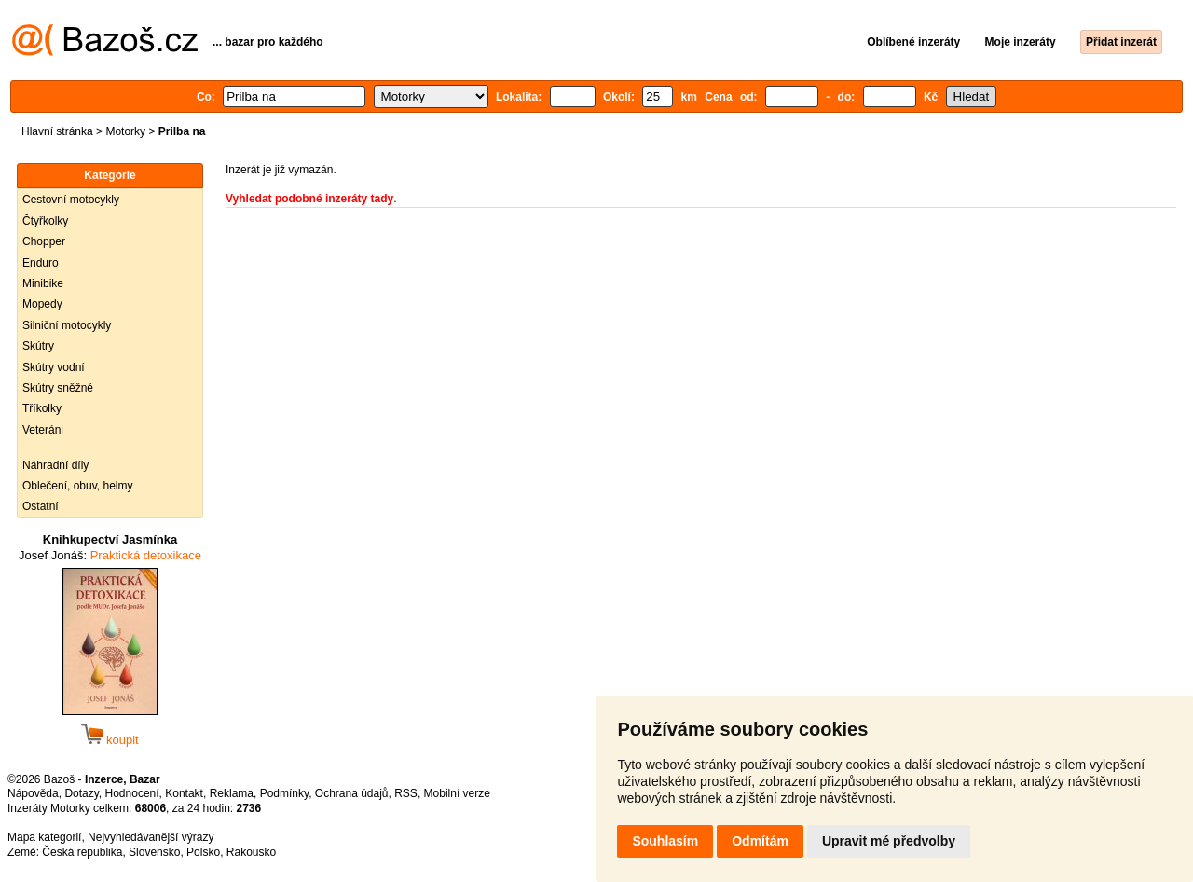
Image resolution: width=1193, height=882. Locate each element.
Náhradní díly (55, 465)
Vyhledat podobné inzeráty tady (309, 198)
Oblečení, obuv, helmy (77, 485)
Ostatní (40, 506)
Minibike (42, 283)
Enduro (40, 262)
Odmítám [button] (760, 841)
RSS (406, 793)
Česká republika (82, 852)
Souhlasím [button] (665, 841)
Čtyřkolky (45, 220)
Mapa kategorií (44, 837)
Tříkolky (42, 408)
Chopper (43, 241)
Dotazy (81, 793)
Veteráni (42, 429)
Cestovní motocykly (70, 199)
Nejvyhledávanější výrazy (150, 837)
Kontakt (184, 793)
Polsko (203, 852)
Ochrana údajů (352, 793)
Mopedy (42, 303)
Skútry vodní (53, 367)
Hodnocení (132, 793)
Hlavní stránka (57, 131)
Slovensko (154, 852)
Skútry (38, 345)
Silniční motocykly (66, 325)
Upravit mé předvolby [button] (888, 841)
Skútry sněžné (57, 387)
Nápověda (33, 793)
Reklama (232, 793)
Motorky (125, 131)
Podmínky (284, 793)
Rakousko (251, 852)
